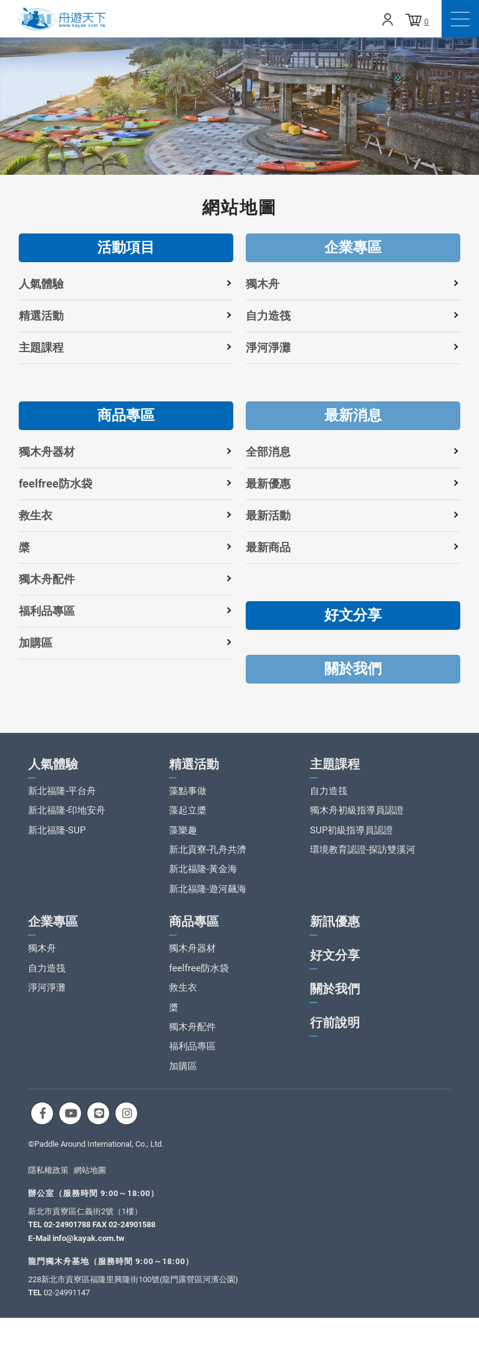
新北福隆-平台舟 (62, 798)
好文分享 (353, 615)
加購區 (35, 642)
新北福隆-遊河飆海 (207, 896)
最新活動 (268, 515)
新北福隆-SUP (56, 837)
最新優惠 (268, 483)
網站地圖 (90, 1177)
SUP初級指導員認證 (351, 837)
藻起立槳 (187, 817)
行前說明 (335, 1030)
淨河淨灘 (268, 347)
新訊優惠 (335, 928)
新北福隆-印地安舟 (66, 817)
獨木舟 (262, 283)
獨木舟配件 (47, 579)
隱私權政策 (48, 1177)
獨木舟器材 (47, 451)
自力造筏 (268, 315)
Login (387, 19)
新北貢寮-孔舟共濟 (207, 857)
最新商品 (268, 547)
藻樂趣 (183, 837)
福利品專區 (47, 610)
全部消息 (268, 451)
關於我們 (353, 668)
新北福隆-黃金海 (203, 877)
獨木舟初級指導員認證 (357, 817)
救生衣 (35, 515)
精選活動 (41, 315)
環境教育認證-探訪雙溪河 (362, 857)
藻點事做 (187, 798)
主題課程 (41, 347)
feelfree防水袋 (55, 483)
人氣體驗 (41, 283)
